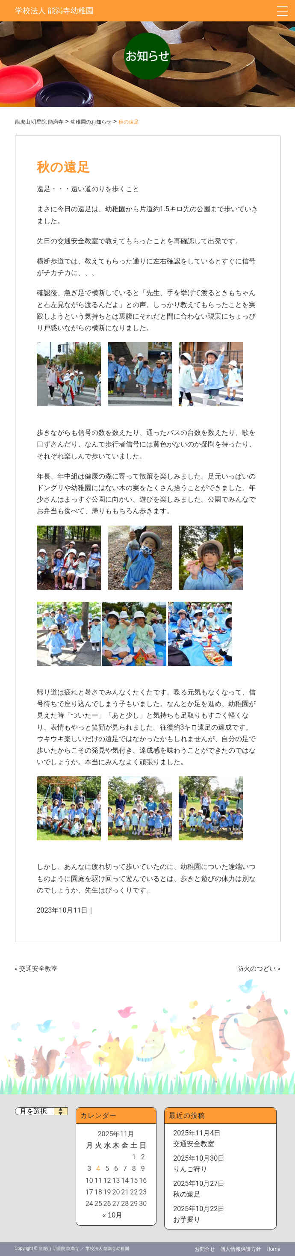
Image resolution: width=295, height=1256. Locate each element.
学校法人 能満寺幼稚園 (54, 10)
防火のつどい (256, 968)
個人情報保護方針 (240, 1249)
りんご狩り (190, 1169)
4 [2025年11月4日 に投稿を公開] (98, 1168)
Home (273, 1249)
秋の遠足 (187, 1194)
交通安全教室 (38, 968)
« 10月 (112, 1215)
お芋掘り (187, 1219)
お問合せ (205, 1249)
